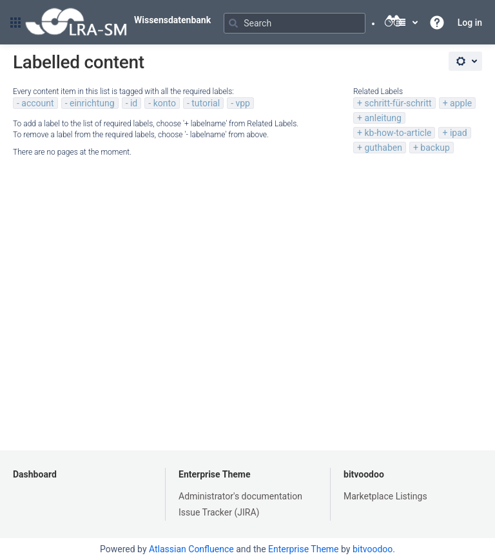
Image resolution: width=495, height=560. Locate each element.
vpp (242, 103)
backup (434, 147)
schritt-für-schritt (397, 103)
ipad (458, 133)
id (133, 103)
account (37, 103)
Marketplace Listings (385, 496)
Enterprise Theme (214, 474)
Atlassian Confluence (191, 549)
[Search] (294, 23)
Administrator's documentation (240, 496)
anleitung (382, 118)
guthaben (383, 147)
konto (164, 103)
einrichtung (92, 103)
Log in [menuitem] (470, 22)
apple (461, 103)
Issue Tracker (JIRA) (219, 512)
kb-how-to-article (397, 133)
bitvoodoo (364, 474)
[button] (15, 22)
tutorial (205, 103)
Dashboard (35, 474)
